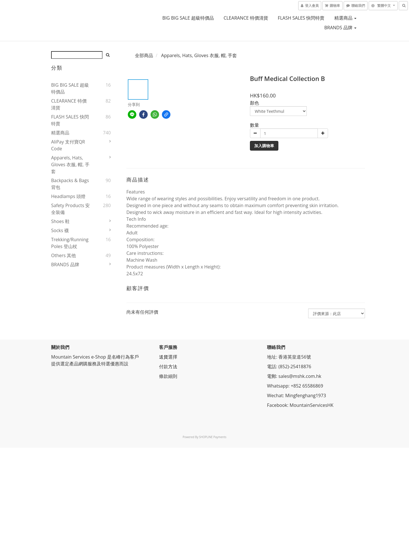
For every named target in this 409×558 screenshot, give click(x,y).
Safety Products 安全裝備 (70, 208)
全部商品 (144, 55)
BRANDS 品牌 (340, 27)
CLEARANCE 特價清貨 (246, 18)
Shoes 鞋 (60, 221)
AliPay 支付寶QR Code (68, 145)
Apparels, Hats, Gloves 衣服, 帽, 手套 (70, 164)
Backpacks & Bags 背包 (70, 183)
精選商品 (345, 18)
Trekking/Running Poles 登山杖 (69, 242)
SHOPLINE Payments (212, 437)
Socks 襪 (60, 230)
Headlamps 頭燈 (68, 196)
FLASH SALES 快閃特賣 (301, 18)
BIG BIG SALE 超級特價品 (188, 18)
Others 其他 (63, 255)
